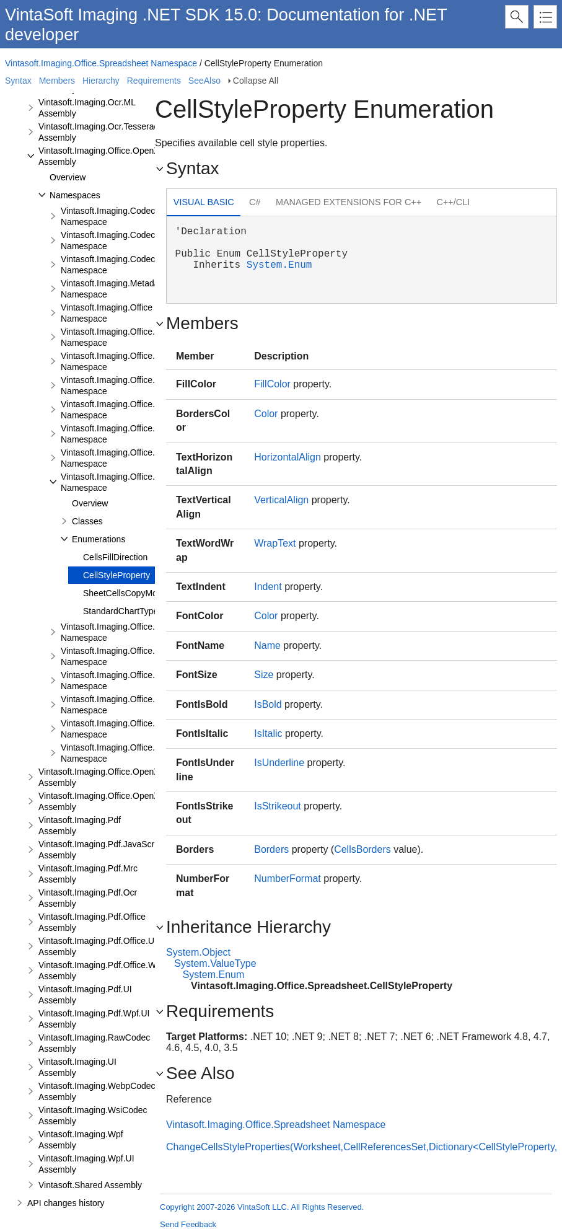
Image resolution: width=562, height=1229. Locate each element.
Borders (271, 849)
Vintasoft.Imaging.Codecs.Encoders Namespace (129, 264)
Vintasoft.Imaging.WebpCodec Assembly (97, 1091)
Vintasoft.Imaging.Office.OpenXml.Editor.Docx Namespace (149, 409)
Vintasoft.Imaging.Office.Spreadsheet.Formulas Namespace (152, 680)
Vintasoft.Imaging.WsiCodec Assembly (92, 1115)
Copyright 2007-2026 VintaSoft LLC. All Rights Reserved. (262, 1207)
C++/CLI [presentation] (453, 202)
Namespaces (75, 195)
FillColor (272, 384)
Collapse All (255, 81)
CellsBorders (362, 849)
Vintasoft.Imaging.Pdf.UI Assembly (85, 994)
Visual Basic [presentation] (203, 202)
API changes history (66, 1203)
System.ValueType (215, 963)
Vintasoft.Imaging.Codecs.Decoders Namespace (130, 240)
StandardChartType (120, 611)
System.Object (198, 952)
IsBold (267, 704)
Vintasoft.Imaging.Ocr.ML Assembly (86, 107)
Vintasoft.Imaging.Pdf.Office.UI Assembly (97, 946)
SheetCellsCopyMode (125, 593)
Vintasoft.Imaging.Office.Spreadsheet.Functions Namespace (152, 704)
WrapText (275, 543)
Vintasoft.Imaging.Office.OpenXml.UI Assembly (109, 777)
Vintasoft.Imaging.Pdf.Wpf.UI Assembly (94, 1018)
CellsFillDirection (115, 557)
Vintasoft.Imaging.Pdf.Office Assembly (92, 922)
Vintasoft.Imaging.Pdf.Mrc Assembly (88, 873)
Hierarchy (101, 81)
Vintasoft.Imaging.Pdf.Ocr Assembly (87, 898)
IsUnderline (279, 762)
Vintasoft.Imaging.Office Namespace (106, 313)
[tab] (203, 203)
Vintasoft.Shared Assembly (90, 1185)
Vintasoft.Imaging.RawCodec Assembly (94, 1043)
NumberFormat (287, 878)
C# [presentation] (254, 202)
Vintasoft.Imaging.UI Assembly (77, 1067)
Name (267, 645)
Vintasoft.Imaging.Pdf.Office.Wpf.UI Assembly (106, 970)
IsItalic (268, 733)
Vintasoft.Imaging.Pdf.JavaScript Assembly (101, 849)
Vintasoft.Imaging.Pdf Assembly (79, 825)
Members (57, 81)
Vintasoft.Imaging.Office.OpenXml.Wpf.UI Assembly (118, 801)
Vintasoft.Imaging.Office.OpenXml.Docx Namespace (137, 361)
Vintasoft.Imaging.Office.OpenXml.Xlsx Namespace (135, 458)
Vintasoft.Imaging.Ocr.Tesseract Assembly (99, 132)
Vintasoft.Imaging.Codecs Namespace (110, 216)
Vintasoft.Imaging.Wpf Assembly (80, 1139)
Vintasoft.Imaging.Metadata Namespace (113, 288)
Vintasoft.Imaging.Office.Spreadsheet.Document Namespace (153, 632)
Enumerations (98, 539)
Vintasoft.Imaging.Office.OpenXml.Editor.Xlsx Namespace (147, 433)
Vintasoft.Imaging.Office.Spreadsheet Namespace (101, 63)
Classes (87, 521)
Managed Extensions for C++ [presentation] (348, 202)
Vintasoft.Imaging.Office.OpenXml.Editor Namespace (138, 385)
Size (263, 674)
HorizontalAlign (287, 457)
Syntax (18, 81)
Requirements (154, 81)
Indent (267, 586)
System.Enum (279, 265)
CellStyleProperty (116, 575)
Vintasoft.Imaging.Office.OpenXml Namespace (126, 337)
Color (266, 413)
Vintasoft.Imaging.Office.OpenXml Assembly (103, 156)
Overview (68, 177)
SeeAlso (204, 81)
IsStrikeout (277, 806)
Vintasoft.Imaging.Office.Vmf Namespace (115, 753)
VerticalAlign (281, 500)
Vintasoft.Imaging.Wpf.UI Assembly (86, 1163)
